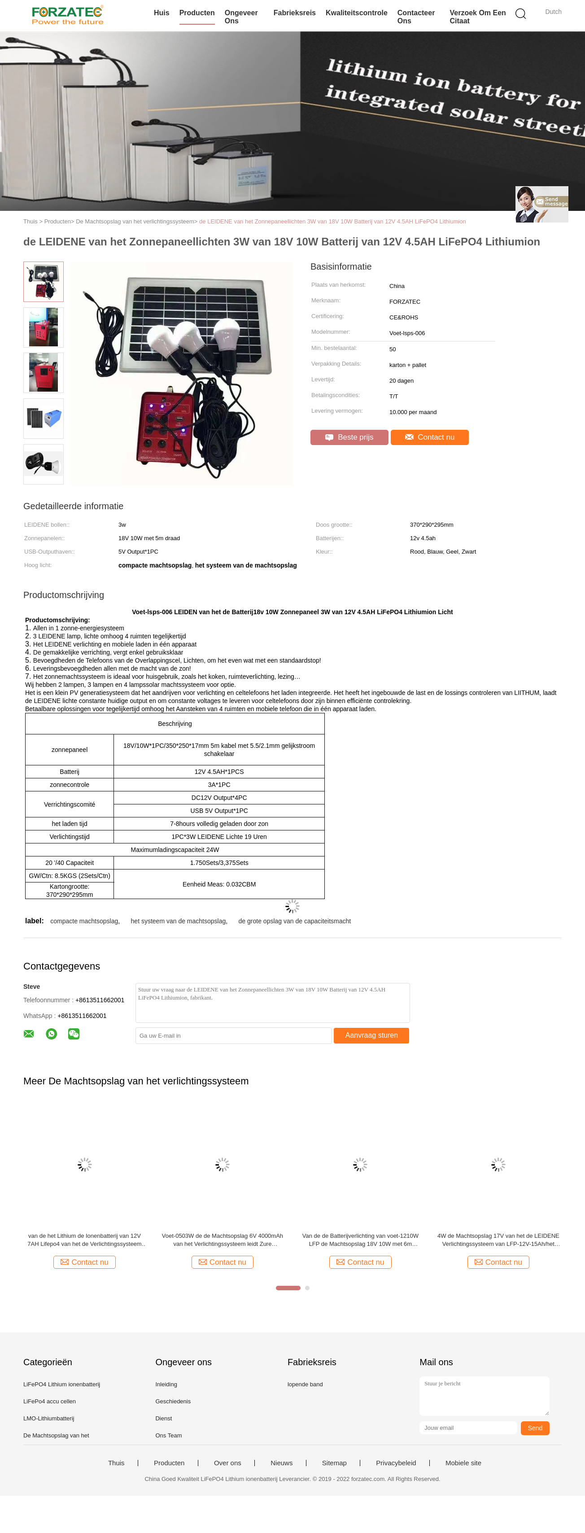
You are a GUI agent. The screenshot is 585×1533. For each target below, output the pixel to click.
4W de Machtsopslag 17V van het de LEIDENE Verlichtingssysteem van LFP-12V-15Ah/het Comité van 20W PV (498, 1240)
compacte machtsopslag (84, 921)
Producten (197, 13)
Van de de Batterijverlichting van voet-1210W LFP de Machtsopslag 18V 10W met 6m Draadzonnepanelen (360, 1240)
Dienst (163, 1418)
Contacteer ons (416, 17)
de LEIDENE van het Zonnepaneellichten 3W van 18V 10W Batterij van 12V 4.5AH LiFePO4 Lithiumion (332, 221)
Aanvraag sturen (371, 1035)
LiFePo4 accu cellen (49, 1401)
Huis (162, 13)
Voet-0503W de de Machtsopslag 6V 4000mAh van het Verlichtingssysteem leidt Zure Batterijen (222, 1240)
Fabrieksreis (295, 13)
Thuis (116, 1463)
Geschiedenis (173, 1401)
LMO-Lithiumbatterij (48, 1418)
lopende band (305, 1384)
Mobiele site (463, 1463)
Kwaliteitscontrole (357, 13)
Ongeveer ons (241, 17)
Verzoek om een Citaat (478, 17)
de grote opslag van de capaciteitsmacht (295, 921)
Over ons (227, 1463)
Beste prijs (349, 437)
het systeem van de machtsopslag (178, 921)
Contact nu (430, 437)
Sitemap (334, 1463)
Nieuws (281, 1463)
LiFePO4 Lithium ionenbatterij (61, 1384)
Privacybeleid (396, 1463)
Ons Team (168, 1435)
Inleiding (166, 1384)
